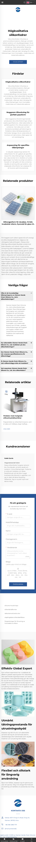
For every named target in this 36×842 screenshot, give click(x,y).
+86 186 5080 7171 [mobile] (9, 824)
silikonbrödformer (11, 609)
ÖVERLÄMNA (18, 584)
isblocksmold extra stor (12, 613)
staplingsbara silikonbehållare (14, 617)
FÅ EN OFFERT (18, 62)
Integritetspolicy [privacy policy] (11, 837)
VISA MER (6, 429)
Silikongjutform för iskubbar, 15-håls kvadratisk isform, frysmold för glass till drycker (18, 223)
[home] (18, 9)
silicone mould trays (11, 605)
